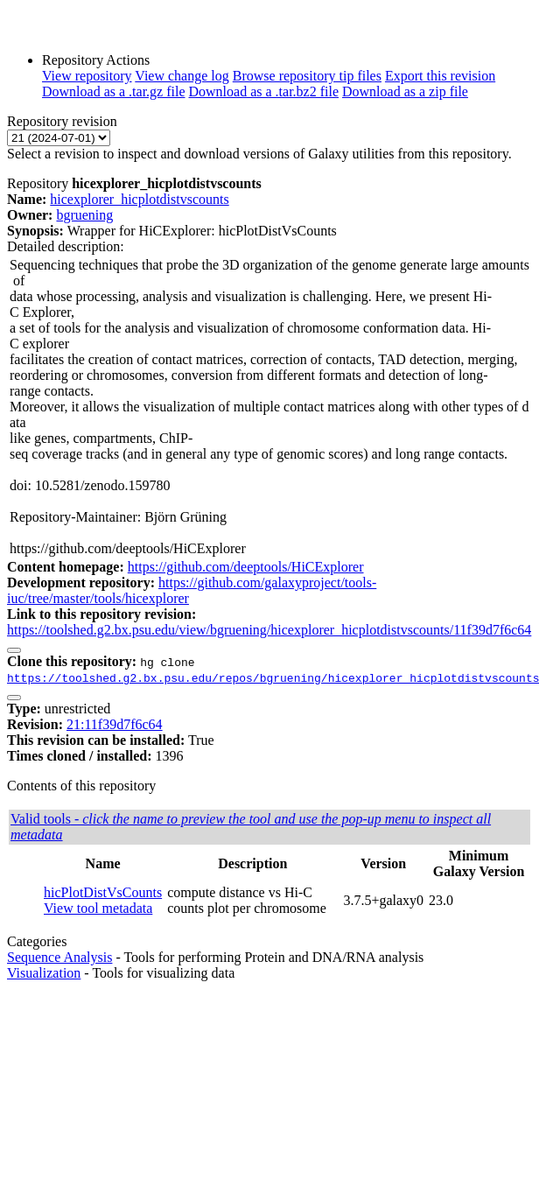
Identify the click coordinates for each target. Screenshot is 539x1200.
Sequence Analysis (59, 957)
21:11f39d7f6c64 (114, 724)
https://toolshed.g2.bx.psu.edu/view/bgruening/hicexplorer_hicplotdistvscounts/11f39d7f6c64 (269, 629)
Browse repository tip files (307, 75)
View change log (181, 75)
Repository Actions (96, 60)
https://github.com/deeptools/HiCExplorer (246, 566)
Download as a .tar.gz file (114, 91)
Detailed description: (65, 246)
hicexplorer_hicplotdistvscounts (139, 199)
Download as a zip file (405, 91)
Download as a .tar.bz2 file (264, 91)
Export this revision (440, 75)
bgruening (84, 214)
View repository (87, 75)
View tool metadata (98, 908)
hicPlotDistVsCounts (103, 892)
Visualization (43, 972)
